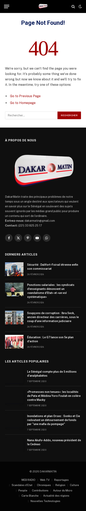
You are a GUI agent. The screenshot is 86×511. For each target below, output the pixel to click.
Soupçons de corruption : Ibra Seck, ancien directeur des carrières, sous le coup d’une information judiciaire (53, 317)
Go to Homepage (23, 103)
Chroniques (44, 485)
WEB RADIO (28, 479)
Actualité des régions (56, 495)
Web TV (45, 479)
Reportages (61, 479)
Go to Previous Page (25, 96)
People (22, 490)
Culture (74, 485)
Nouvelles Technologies (45, 501)
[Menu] (6, 6)
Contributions (40, 490)
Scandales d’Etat (22, 485)
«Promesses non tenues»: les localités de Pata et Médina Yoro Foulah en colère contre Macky (54, 395)
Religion (60, 485)
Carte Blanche (30, 495)
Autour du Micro (62, 490)
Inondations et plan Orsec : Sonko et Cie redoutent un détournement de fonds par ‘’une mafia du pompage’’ (53, 420)
